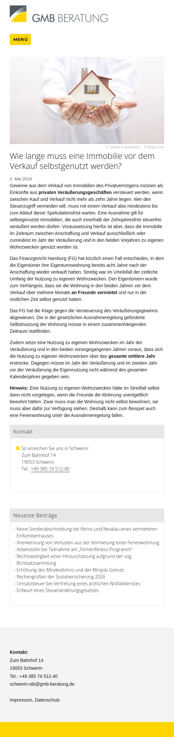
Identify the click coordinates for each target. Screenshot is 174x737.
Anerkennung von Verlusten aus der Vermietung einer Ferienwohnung (88, 542)
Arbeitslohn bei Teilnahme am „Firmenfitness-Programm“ (74, 549)
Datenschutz (47, 700)
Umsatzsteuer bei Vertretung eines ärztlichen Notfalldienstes (78, 583)
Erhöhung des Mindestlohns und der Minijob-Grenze (70, 570)
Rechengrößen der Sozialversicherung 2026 (61, 577)
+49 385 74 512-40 (50, 469)
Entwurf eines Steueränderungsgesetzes (58, 590)
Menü (20, 39)
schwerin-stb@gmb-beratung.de (42, 684)
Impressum (21, 700)
